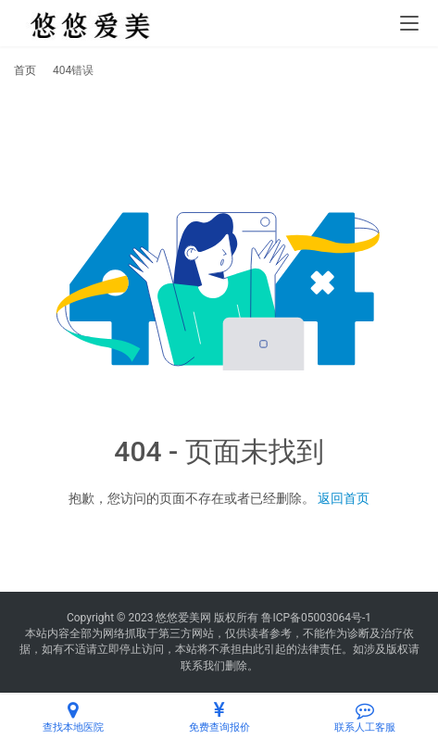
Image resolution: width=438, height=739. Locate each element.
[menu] (409, 23)
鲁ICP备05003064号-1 (316, 617)
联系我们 (203, 665)
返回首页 (343, 498)
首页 (25, 70)
